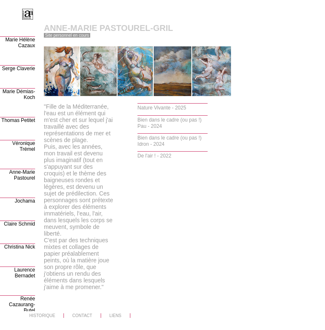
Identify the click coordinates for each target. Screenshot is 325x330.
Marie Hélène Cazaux (20, 42)
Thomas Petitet (18, 120)
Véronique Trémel (23, 146)
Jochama (25, 201)
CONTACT (82, 315)
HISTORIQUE (42, 315)
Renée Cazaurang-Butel (22, 304)
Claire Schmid (19, 224)
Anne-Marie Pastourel (22, 175)
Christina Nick (19, 247)
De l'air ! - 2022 (154, 156)
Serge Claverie (18, 68)
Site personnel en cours (67, 35)
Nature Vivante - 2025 (161, 108)
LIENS (115, 315)
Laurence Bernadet (24, 273)
